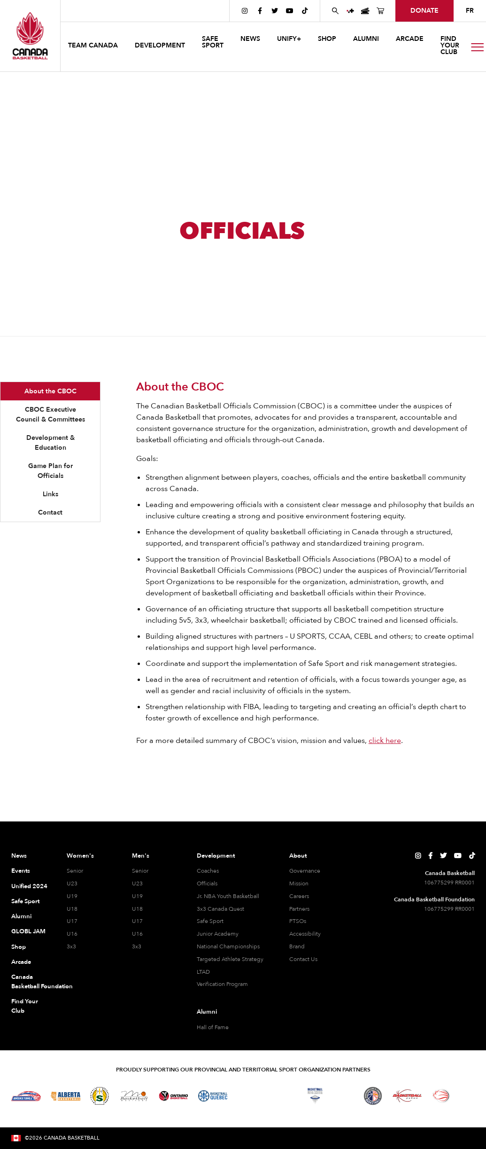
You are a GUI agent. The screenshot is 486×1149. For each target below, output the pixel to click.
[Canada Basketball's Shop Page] (380, 10)
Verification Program (222, 984)
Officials (207, 883)
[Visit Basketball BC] (26, 1096)
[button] (94, 46)
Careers (299, 896)
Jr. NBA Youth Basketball (228, 896)
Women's (80, 856)
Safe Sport (25, 901)
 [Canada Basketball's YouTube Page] (289, 11)
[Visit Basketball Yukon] (407, 1095)
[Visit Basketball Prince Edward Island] (344, 1096)
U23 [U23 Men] (137, 883)
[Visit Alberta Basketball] (65, 1096)
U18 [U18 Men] (137, 909)
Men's (140, 856)
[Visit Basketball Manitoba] (134, 1096)
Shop (18, 947)
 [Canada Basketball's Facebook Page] (260, 11)
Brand (297, 946)
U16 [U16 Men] (137, 934)
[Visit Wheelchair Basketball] (441, 1096)
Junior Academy (218, 934)
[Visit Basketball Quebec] (213, 1096)
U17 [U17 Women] (72, 921)
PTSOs (297, 921)
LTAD (203, 972)
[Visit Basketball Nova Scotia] (315, 1095)
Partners (299, 909)
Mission (299, 883)
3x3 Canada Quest (220, 909)
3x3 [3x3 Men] (136, 946)
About (298, 856)
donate (424, 10)
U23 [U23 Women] (72, 883)
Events (20, 871)
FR (470, 10)
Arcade (21, 962)
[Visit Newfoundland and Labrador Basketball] (372, 1095)
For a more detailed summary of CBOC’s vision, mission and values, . (269, 740)
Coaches (208, 871)
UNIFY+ (289, 38)
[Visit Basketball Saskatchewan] (99, 1095)
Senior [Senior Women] (75, 871)
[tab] (50, 391)
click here (385, 740)
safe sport (213, 42)
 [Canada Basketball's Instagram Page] (244, 11)
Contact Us (303, 959)
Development (216, 856)
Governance (304, 871)
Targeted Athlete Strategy (230, 959)
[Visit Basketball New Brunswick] (281, 1096)
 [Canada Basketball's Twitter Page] (274, 11)
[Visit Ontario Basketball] (173, 1096)
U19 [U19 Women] (72, 896)
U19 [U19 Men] (137, 896)
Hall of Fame (213, 1027)
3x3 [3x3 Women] (71, 946)
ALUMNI (366, 38)
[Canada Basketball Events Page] (365, 10)
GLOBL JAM (28, 931)
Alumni (21, 916)
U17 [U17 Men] (137, 921)
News (19, 856)
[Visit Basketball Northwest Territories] (247, 1096)
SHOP (327, 38)
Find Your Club (24, 1006)
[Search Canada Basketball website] (335, 10)
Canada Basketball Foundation (29, 982)
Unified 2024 (29, 886)
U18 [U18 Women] (72, 909)
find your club (449, 45)
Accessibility (305, 934)
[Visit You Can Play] (468, 1096)
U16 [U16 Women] (72, 934)
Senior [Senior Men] (140, 871)
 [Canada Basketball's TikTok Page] (305, 11)
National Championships (228, 946)
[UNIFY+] (350, 10)
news (250, 38)
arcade (410, 38)
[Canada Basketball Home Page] (30, 35)
